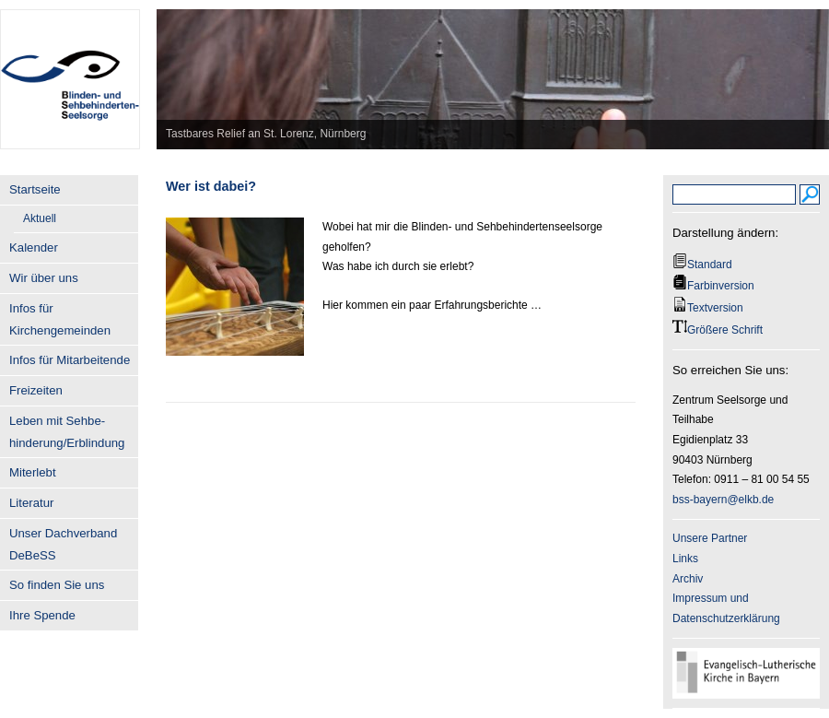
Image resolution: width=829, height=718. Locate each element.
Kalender (33, 247)
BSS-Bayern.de (69, 69)
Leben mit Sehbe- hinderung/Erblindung (66, 432)
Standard (709, 264)
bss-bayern (699, 499)
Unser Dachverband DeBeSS (63, 544)
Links (685, 558)
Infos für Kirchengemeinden (60, 319)
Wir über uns (43, 278)
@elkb (742, 499)
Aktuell (39, 218)
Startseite (35, 189)
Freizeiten (36, 390)
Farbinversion (720, 285)
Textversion (715, 307)
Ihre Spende (42, 615)
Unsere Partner (709, 538)
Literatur (31, 503)
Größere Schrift (725, 330)
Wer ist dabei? (211, 186)
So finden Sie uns (56, 585)
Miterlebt (32, 472)
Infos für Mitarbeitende (69, 360)
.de (767, 499)
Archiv (687, 578)
